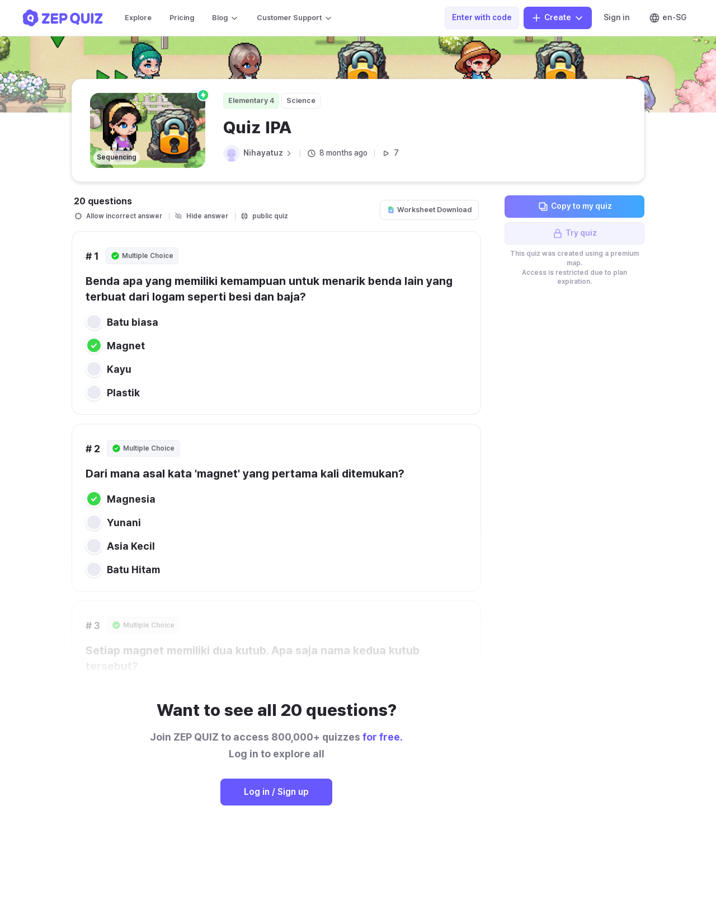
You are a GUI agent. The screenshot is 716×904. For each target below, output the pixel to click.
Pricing (181, 17)
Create (558, 18)
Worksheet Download (429, 209)
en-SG (667, 18)
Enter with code (482, 17)
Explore (138, 17)
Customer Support (295, 17)
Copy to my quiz (575, 206)
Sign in (617, 17)
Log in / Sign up (276, 791)
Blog (225, 17)
